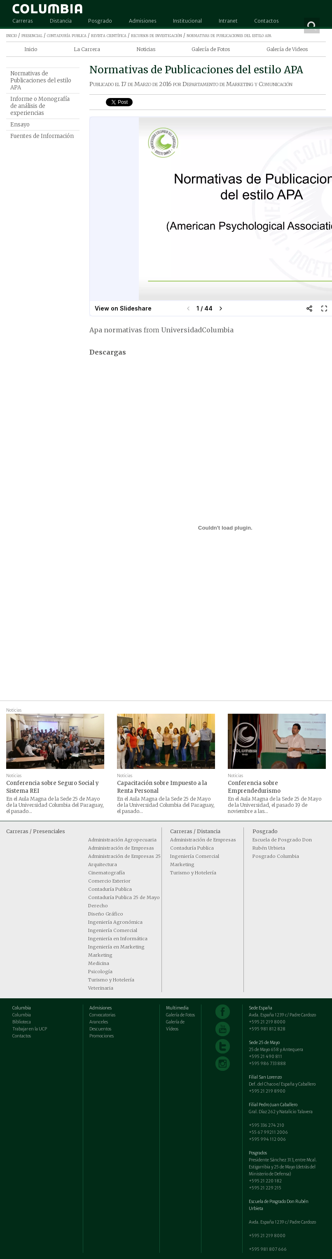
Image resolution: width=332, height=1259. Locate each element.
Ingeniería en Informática (117, 938)
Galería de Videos (287, 49)
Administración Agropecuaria (122, 840)
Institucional (187, 21)
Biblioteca (21, 1022)
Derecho (98, 906)
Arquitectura (102, 864)
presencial (31, 35)
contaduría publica (67, 35)
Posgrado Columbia (276, 856)
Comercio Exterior (109, 881)
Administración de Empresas (121, 848)
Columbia (21, 1015)
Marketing (100, 955)
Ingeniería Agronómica (115, 922)
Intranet (228, 21)
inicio (11, 35)
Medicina (98, 963)
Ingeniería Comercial (112, 930)
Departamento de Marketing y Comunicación (237, 84)
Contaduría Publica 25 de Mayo (124, 897)
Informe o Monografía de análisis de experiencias (40, 106)
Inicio (30, 49)
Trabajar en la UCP (29, 1029)
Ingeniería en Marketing (116, 947)
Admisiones (143, 21)
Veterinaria (100, 988)
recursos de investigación (156, 35)
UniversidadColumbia (197, 330)
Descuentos (100, 1029)
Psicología (100, 971)
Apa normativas (115, 330)
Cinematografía (106, 873)
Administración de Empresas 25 (124, 856)
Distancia (61, 21)
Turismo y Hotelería (111, 980)
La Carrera (87, 49)
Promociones (101, 1036)
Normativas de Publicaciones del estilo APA (40, 80)
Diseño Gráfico (105, 914)
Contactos (266, 21)
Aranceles (98, 1022)
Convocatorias (102, 1015)
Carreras (22, 21)
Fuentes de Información (42, 136)
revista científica (108, 35)
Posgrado (100, 21)
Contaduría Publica (110, 889)
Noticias (145, 49)
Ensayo (20, 124)
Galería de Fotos (211, 49)
